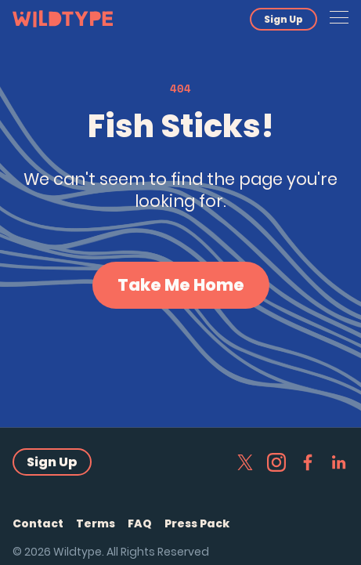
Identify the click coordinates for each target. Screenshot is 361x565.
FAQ (140, 523)
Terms (95, 523)
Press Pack (196, 523)
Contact (38, 523)
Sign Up (283, 19)
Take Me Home (180, 284)
